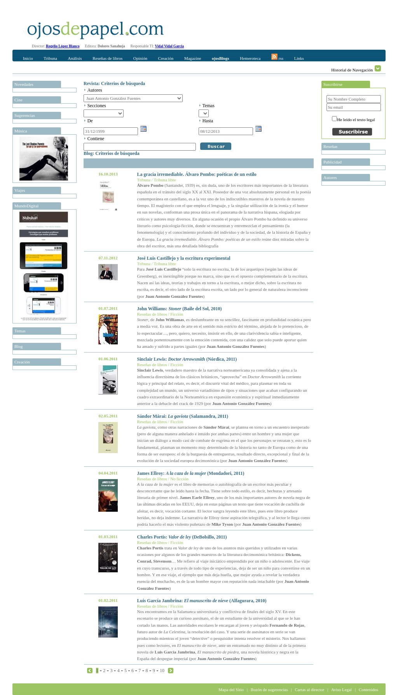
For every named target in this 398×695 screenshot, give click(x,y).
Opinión (140, 58)
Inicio (28, 58)
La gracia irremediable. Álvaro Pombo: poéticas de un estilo (197, 174)
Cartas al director (309, 689)
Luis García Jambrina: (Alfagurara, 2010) (202, 600)
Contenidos (368, 689)
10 (162, 670)
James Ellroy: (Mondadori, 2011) (190, 473)
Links (299, 58)
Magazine (192, 58)
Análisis (75, 58)
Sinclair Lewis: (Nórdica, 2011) (187, 359)
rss (277, 57)
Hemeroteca (250, 58)
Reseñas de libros (107, 58)
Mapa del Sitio (231, 689)
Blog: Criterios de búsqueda (112, 153)
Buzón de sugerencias (269, 689)
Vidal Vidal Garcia (169, 46)
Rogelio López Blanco (63, 46)
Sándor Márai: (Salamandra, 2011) (182, 416)
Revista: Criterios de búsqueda (114, 83)
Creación (166, 58)
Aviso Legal (341, 689)
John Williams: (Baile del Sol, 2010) (179, 308)
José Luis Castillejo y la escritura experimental (183, 258)
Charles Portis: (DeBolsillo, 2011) (182, 537)
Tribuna (50, 58)
